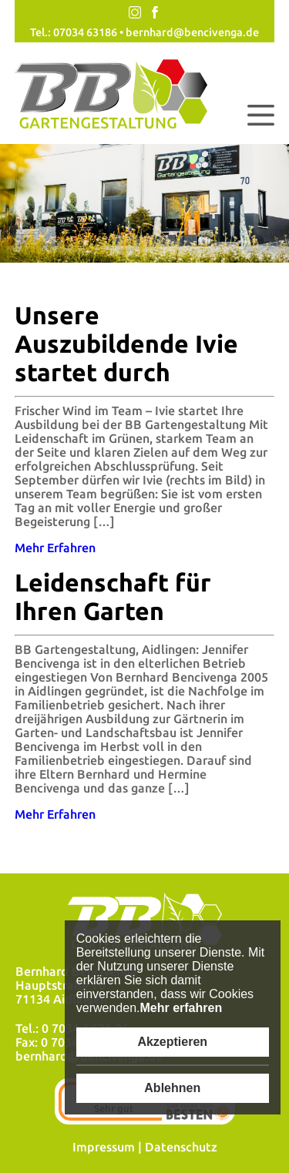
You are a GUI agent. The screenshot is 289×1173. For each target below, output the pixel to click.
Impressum (103, 1147)
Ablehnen (172, 1087)
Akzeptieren (172, 1041)
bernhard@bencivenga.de (192, 32)
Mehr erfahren (180, 1007)
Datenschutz (181, 1147)
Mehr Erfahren (55, 548)
